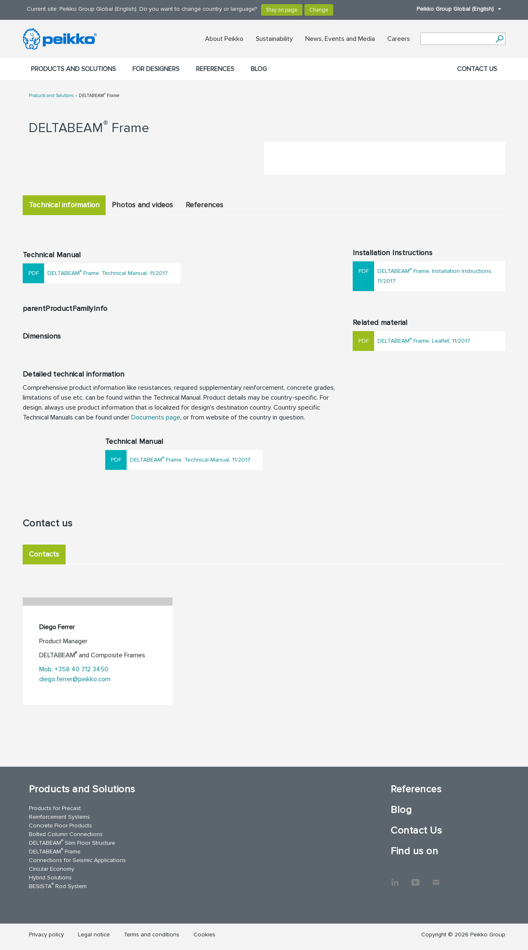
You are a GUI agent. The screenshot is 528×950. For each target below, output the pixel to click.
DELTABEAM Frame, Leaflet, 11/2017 (423, 340)
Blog (259, 69)
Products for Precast (55, 808)
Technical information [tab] (64, 204)
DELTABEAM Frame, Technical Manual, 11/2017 (107, 273)
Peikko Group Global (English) (454, 8)
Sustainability (274, 39)
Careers (398, 39)
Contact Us (477, 69)
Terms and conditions (151, 934)
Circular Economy (51, 868)
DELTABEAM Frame (99, 95)
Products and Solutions (73, 69)
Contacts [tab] (44, 554)
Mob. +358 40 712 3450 (73, 669)
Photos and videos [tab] (142, 204)
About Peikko (224, 39)
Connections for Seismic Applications (77, 860)
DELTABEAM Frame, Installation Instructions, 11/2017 (435, 275)
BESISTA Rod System (58, 886)
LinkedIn (395, 878)
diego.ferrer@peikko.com (75, 679)
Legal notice (94, 934)
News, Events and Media (340, 39)
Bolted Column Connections (66, 834)
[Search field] (457, 39)
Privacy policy (46, 934)
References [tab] (205, 204)
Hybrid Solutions (50, 877)
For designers (155, 69)
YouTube (415, 878)
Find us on (414, 851)
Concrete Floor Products (60, 825)
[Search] (499, 39)
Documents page (155, 417)
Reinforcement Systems (59, 816)
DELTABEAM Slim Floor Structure (72, 842)
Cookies (204, 934)
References (215, 69)
